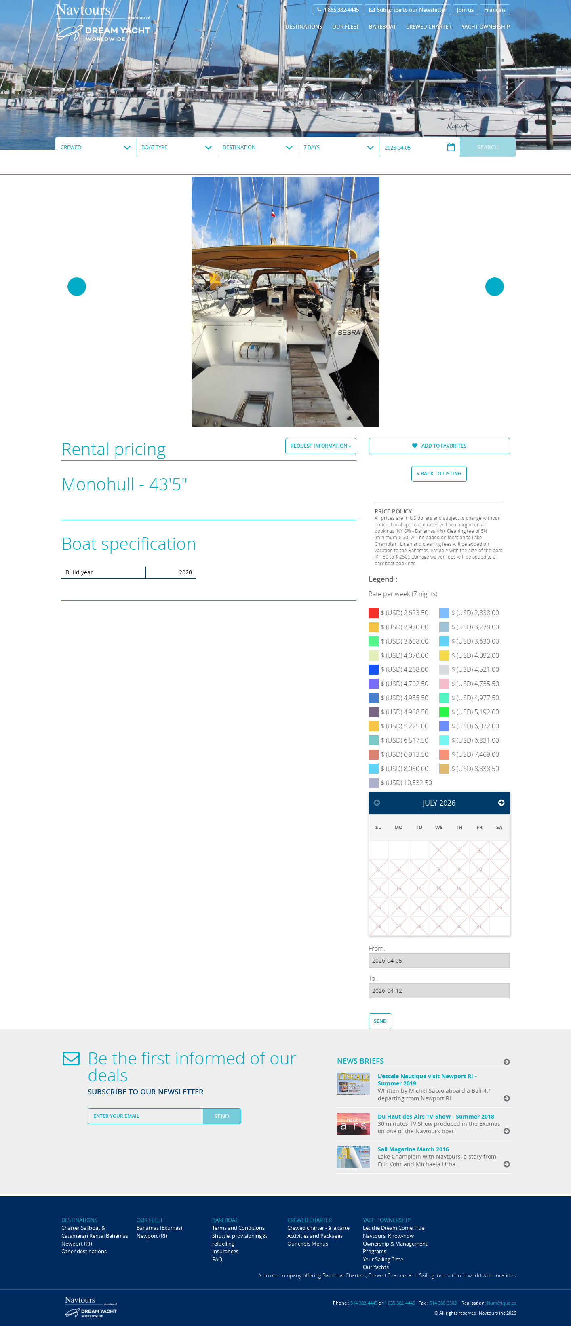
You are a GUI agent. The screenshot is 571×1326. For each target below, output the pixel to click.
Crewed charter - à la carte (318, 1227)
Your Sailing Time (383, 1259)
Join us (465, 9)
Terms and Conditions (238, 1227)
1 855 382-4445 (338, 9)
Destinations (303, 26)
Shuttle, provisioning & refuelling (239, 1239)
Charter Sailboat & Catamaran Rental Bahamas (94, 1231)
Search (488, 147)
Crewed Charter (428, 26)
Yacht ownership (485, 26)
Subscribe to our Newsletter (408, 9)
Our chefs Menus (307, 1243)
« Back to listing (439, 473)
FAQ (217, 1259)
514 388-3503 (443, 1303)
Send (380, 1021)
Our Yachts (376, 1267)
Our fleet (345, 26)
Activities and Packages (315, 1235)
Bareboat (382, 26)
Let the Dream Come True (393, 1227)
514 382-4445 (363, 1303)
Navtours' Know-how (388, 1235)
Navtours (119, 22)
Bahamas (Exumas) (159, 1227)
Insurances (225, 1251)
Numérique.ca (501, 1303)
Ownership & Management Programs (395, 1247)
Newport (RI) (76, 1243)
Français (495, 9)
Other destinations (84, 1251)
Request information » (321, 445)
